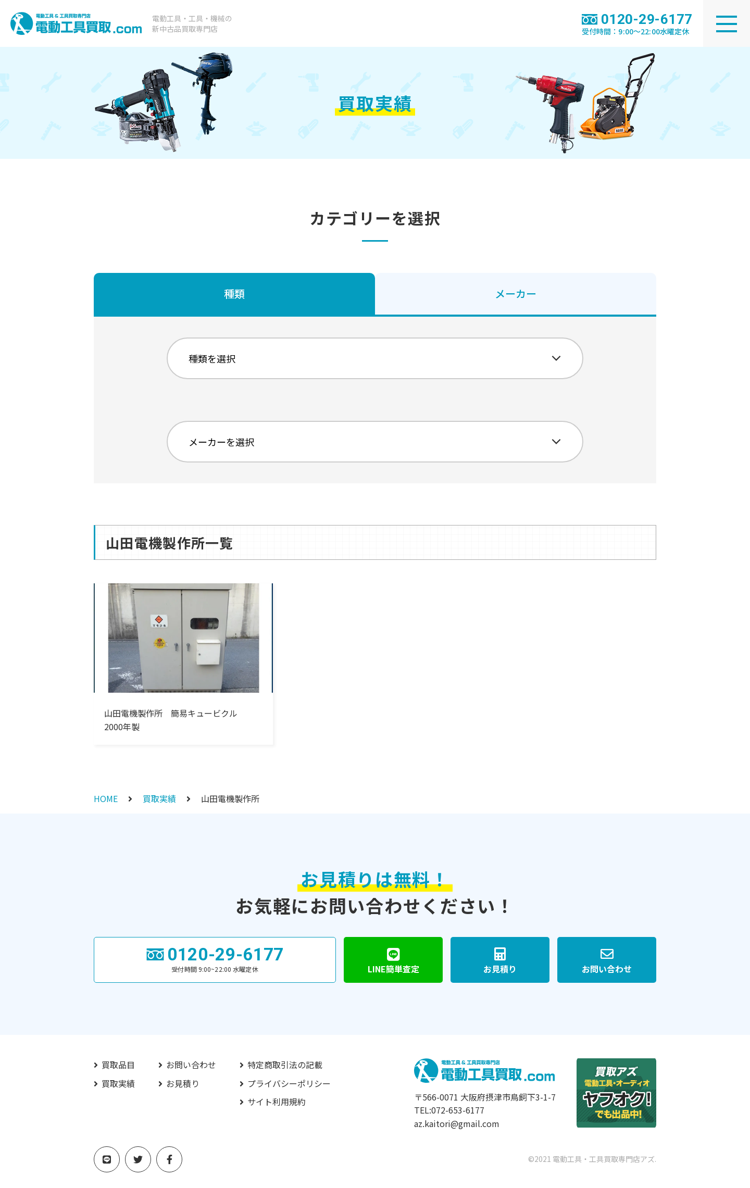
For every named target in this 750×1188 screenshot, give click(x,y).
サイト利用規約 (276, 1101)
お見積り (182, 1083)
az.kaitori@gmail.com (456, 1123)
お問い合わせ (191, 1064)
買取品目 (118, 1064)
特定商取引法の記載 (284, 1064)
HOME (106, 798)
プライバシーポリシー (289, 1083)
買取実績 (159, 798)
